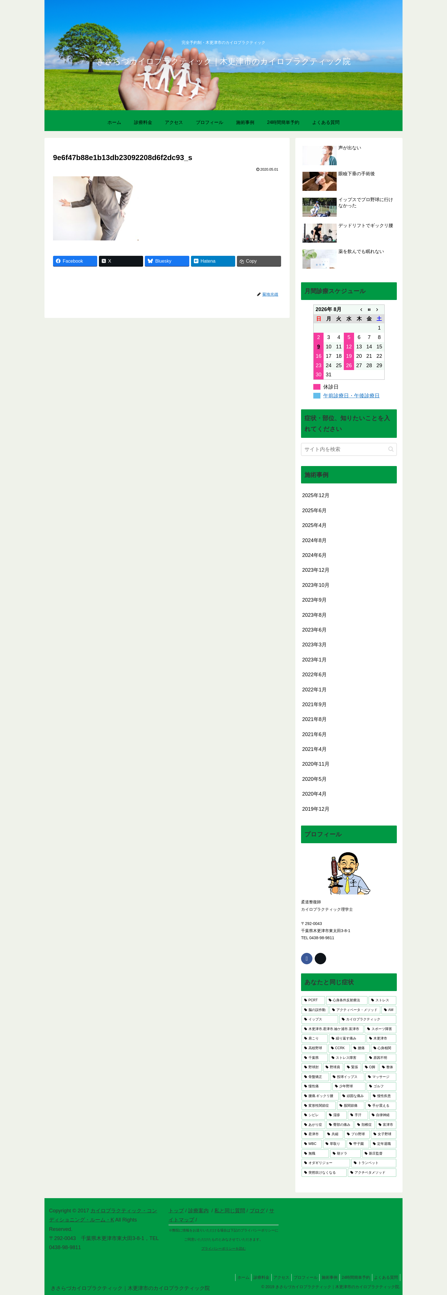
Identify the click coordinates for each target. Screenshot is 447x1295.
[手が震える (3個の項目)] (380, 1106)
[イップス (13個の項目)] (320, 1019)
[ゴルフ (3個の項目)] (381, 1086)
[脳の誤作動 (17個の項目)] (315, 1010)
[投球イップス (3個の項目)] (347, 1077)
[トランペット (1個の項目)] (373, 1163)
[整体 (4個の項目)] (387, 1067)
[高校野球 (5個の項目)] (314, 1048)
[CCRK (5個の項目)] (339, 1048)
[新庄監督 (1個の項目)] (379, 1153)
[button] (391, 449)
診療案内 (198, 1211)
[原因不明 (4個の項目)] (381, 1058)
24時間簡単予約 (353, 1277)
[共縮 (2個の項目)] (334, 1134)
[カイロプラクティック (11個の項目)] (367, 1019)
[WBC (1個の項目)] (312, 1144)
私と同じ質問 (229, 1211)
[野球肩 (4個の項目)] (333, 1067)
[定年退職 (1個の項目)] (383, 1144)
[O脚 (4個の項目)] (370, 1067)
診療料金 (251, 1277)
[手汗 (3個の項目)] (358, 1115)
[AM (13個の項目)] (388, 1010)
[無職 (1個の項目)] (315, 1153)
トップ (176, 1211)
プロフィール (299, 1277)
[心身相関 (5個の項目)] (384, 1048)
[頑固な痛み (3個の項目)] (354, 1096)
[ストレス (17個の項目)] (382, 1000)
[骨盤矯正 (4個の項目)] (315, 1077)
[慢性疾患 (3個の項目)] (383, 1096)
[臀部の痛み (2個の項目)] (339, 1125)
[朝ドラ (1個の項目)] (345, 1153)
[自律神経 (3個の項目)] (382, 1115)
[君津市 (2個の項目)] (313, 1134)
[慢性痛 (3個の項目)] (316, 1086)
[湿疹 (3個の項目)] (336, 1115)
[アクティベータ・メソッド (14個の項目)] (355, 1010)
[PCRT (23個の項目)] (313, 1000)
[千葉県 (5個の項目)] (315, 1058)
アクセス (273, 1277)
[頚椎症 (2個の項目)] (365, 1125)
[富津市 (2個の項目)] (386, 1125)
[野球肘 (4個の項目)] (312, 1067)
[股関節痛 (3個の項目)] (350, 1106)
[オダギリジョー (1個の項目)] (326, 1163)
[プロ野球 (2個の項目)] (357, 1134)
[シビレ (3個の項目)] (313, 1115)
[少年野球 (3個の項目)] (348, 1086)
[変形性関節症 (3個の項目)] (319, 1106)
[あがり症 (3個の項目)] (313, 1125)
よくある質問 (385, 1277)
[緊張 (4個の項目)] (352, 1067)
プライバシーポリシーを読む (223, 1249)
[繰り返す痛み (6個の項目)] (347, 1038)
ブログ (257, 1211)
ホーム (231, 1277)
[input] (349, 449)
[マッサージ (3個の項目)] (380, 1077)
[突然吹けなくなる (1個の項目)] (324, 1173)
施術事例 (325, 1277)
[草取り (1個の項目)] (334, 1144)
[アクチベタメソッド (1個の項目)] (372, 1173)
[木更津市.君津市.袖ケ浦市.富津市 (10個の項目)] (332, 1029)
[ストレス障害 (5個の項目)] (347, 1058)
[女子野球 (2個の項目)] (383, 1134)
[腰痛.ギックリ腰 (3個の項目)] (320, 1096)
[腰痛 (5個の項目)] (360, 1048)
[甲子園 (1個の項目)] (358, 1144)
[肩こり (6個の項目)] (315, 1038)
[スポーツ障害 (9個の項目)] (380, 1029)
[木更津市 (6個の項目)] (381, 1038)
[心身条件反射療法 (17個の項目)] (346, 1000)
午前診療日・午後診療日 (351, 396)
